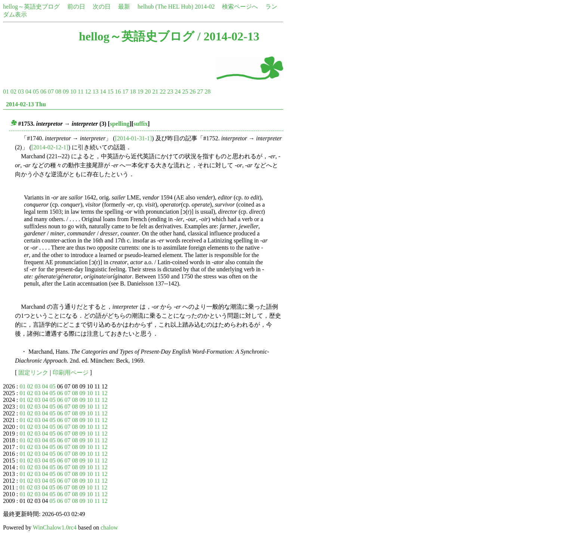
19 (140, 91)
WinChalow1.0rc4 (55, 527)
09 (66, 91)
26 (192, 91)
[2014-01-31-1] (133, 138)
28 (207, 91)
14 (103, 91)
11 (80, 91)
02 (13, 91)
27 (200, 91)
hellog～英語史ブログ (31, 6)
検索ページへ (240, 6)
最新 (124, 6)
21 (155, 91)
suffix (140, 123)
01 (6, 91)
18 (133, 91)
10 (73, 91)
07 (51, 91)
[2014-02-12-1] (49, 147)
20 (148, 91)
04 (28, 91)
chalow (109, 527)
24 (178, 91)
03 (21, 91)
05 (36, 91)
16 (118, 91)
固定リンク (33, 372)
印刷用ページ (71, 372)
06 (43, 91)
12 (88, 91)
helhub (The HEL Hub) (165, 6)
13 (95, 91)
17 (125, 91)
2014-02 (205, 6)
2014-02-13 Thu (26, 104)
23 (170, 91)
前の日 (76, 6)
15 (110, 91)
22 (163, 91)
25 (185, 91)
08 (58, 91)
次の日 (102, 6)
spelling (119, 123)
